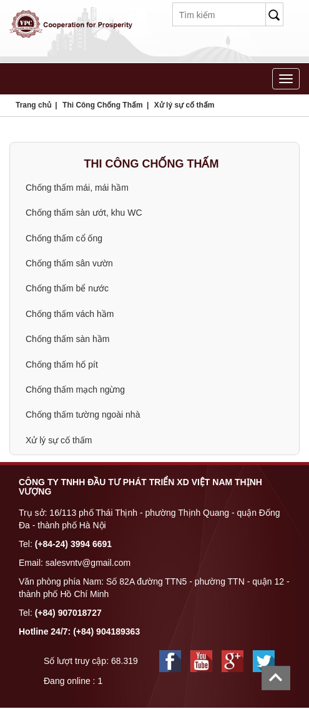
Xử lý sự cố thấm (184, 105)
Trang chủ (33, 105)
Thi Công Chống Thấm (102, 105)
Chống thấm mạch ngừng (75, 390)
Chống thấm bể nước (67, 288)
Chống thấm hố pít (62, 365)
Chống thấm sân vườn (69, 263)
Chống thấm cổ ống (64, 238)
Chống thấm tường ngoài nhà (83, 415)
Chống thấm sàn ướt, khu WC (84, 213)
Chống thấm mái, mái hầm (77, 188)
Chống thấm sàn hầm (68, 339)
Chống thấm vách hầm (70, 314)
